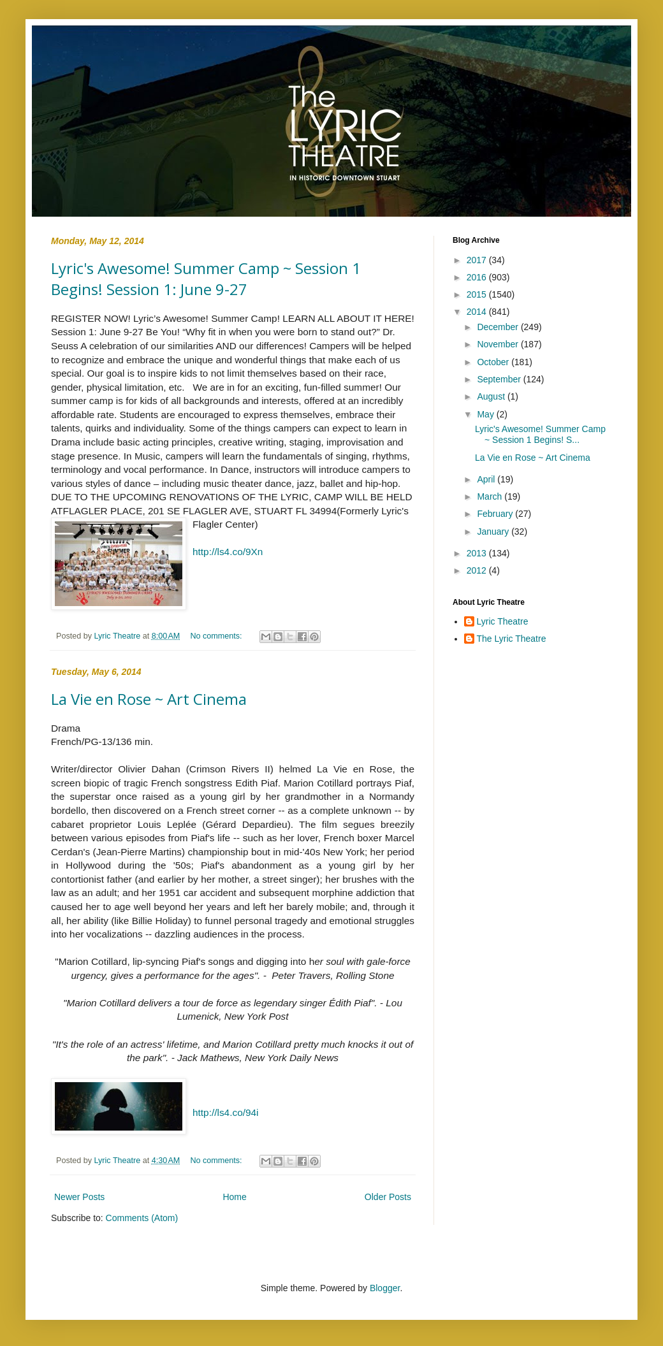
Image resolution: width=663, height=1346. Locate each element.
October (494, 362)
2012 (478, 570)
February (496, 514)
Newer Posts (79, 1197)
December (498, 327)
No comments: (217, 636)
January (494, 531)
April (487, 479)
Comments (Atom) (142, 1218)
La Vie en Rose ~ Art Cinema (149, 698)
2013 (478, 553)
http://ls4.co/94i (226, 1112)
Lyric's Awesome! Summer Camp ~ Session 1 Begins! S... (540, 434)
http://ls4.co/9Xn (228, 551)
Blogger (385, 1288)
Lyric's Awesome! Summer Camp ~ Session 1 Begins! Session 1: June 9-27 (206, 278)
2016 (478, 277)
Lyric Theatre (502, 621)
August (492, 396)
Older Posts (388, 1197)
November (498, 344)
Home (234, 1197)
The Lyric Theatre (511, 638)
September (500, 379)
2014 (478, 312)
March (490, 496)
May (486, 414)
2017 (478, 260)
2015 (478, 294)
